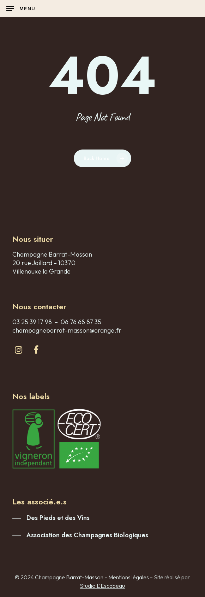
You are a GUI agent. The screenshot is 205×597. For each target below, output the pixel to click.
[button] (20, 8)
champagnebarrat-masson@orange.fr (66, 330)
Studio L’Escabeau (102, 585)
